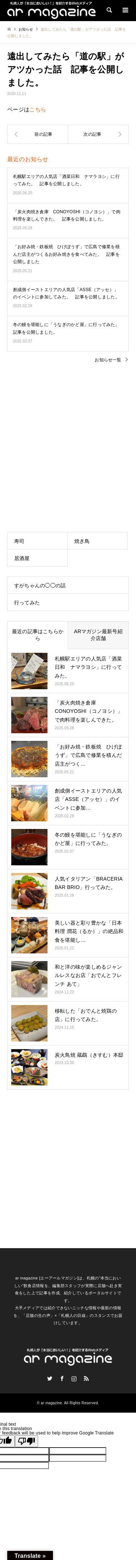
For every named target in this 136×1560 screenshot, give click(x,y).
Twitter (49, 1378)
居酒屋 (22, 558)
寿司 (19, 541)
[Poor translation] (26, 1441)
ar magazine (51, 1403)
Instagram (74, 1378)
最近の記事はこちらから (37, 635)
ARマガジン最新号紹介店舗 (98, 635)
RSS (86, 1378)
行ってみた (27, 603)
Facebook (62, 1378)
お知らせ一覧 (108, 359)
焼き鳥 (82, 541)
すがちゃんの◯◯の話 (40, 585)
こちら (37, 109)
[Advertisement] (68, 441)
